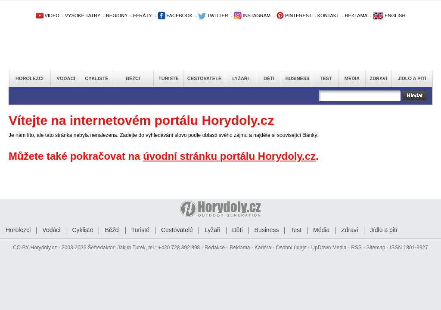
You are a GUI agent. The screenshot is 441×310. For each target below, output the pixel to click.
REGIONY (117, 15)
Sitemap (375, 248)
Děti (269, 78)
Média (352, 78)
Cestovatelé (204, 78)
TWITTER (213, 15)
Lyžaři (240, 78)
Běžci (133, 78)
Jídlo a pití (412, 78)
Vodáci (66, 78)
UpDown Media (328, 248)
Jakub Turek (131, 248)
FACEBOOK (175, 15)
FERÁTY (142, 15)
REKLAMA (356, 15)
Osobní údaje (291, 248)
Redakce (215, 248)
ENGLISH (389, 15)
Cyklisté (96, 78)
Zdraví (378, 78)
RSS (356, 248)
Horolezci (29, 78)
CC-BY (21, 248)
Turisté (168, 78)
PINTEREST (294, 15)
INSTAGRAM (252, 15)
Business (297, 78)
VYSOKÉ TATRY (82, 15)
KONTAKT (328, 15)
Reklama (240, 248)
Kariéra (263, 248)
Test (326, 78)
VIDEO (47, 15)
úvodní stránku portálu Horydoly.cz (229, 156)
